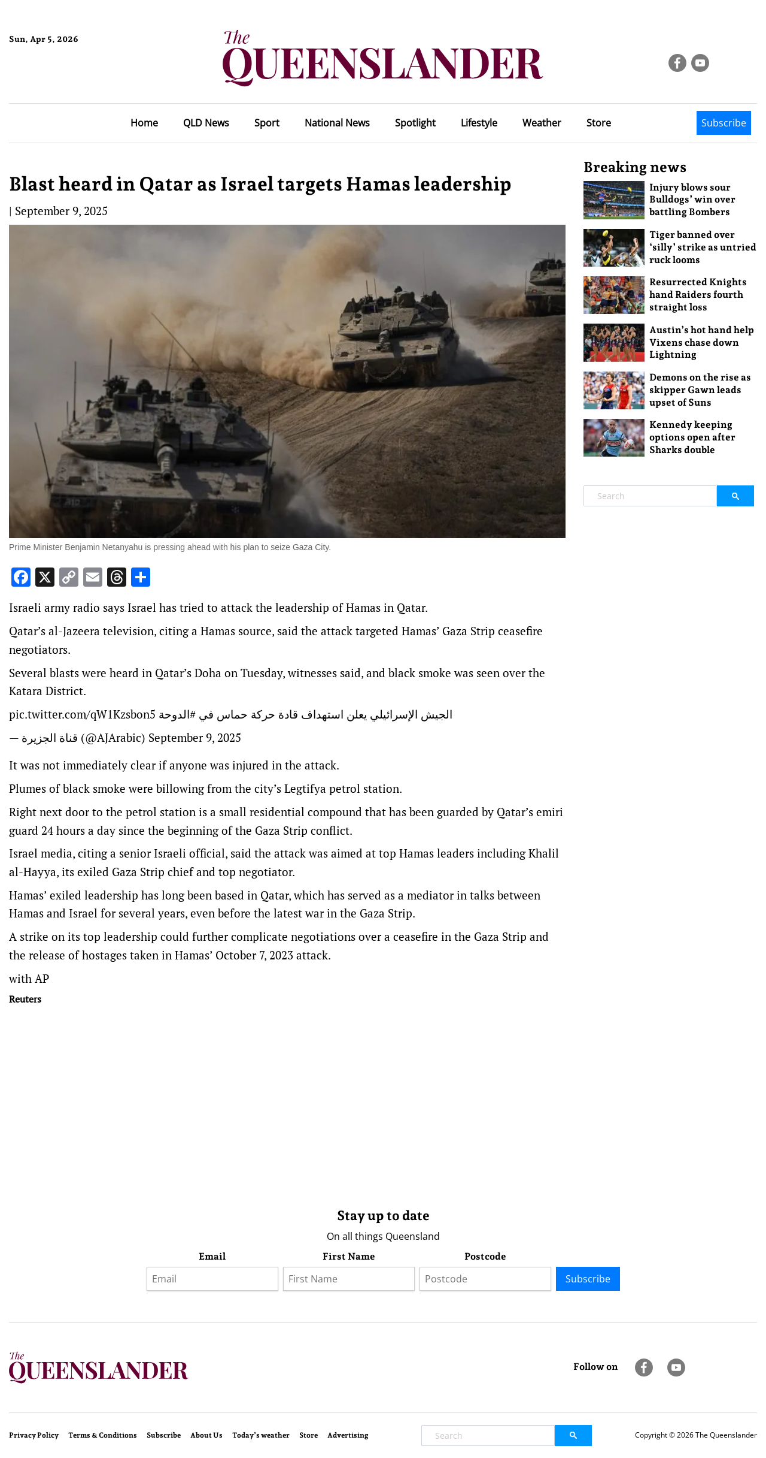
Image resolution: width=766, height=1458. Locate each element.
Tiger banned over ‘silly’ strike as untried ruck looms (702, 247)
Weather (541, 122)
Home (144, 122)
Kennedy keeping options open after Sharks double (692, 437)
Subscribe (723, 122)
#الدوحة (177, 714)
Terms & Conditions (102, 1435)
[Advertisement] (287, 1104)
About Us (206, 1435)
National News (337, 122)
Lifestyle (479, 122)
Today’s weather (261, 1435)
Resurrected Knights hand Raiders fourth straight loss (698, 294)
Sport (266, 122)
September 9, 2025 (194, 737)
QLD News (206, 122)
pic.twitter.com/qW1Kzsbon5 (82, 714)
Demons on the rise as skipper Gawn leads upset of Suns (700, 390)
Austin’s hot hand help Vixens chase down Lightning (701, 342)
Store (598, 122)
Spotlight (415, 122)
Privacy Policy (34, 1435)
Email (212, 1256)
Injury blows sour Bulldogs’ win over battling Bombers (692, 200)
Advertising (348, 1435)
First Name (349, 1256)
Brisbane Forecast (66, 80)
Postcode (485, 1256)
